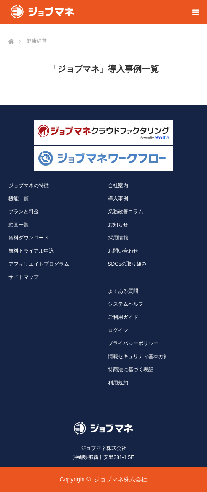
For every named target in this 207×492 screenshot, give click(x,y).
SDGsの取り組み (127, 264)
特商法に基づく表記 (130, 369)
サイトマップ (23, 277)
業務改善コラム (125, 212)
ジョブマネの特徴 (28, 185)
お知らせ (118, 225)
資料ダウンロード (28, 238)
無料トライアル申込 (31, 251)
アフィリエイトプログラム (38, 264)
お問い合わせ (123, 251)
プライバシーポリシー (133, 343)
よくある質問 (123, 291)
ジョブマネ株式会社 (120, 479)
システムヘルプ (125, 304)
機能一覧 (18, 198)
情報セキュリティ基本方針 (138, 356)
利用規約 (118, 383)
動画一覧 (18, 225)
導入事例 (118, 198)
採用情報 (118, 238)
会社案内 (118, 185)
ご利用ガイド (123, 317)
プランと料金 (23, 212)
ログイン (118, 330)
